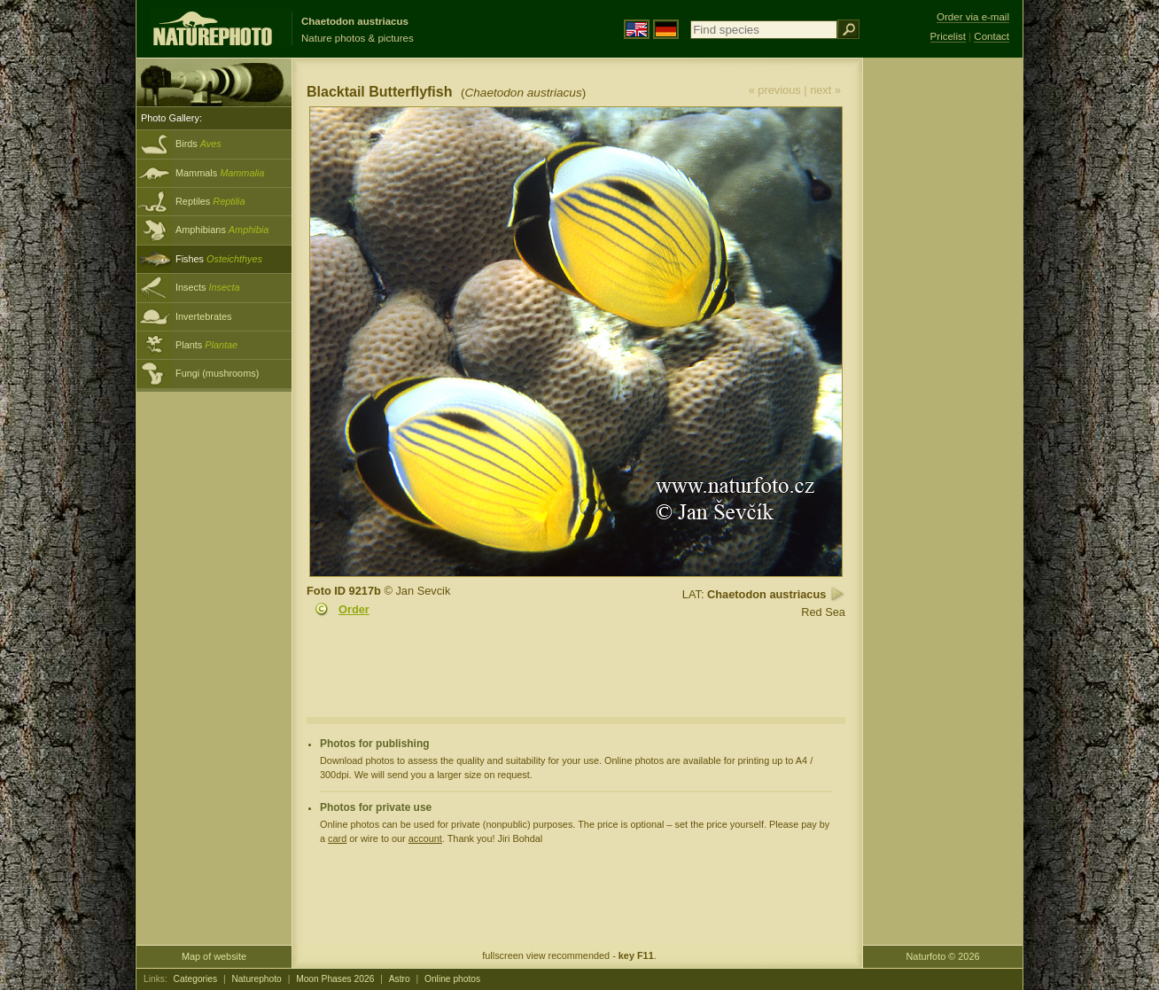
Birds (198, 143)
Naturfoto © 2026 (943, 956)
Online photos (452, 979)
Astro (399, 979)
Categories (196, 979)
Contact (991, 36)
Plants (206, 344)
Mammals (219, 173)
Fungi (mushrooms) (217, 373)
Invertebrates (203, 316)
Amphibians (221, 229)
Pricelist (948, 36)
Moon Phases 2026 (335, 979)
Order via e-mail (973, 17)
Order (353, 609)
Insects (207, 287)
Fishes (218, 258)
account (425, 838)
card (337, 838)
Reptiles (210, 201)
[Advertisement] (943, 341)
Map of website (214, 956)
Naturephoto (256, 979)
